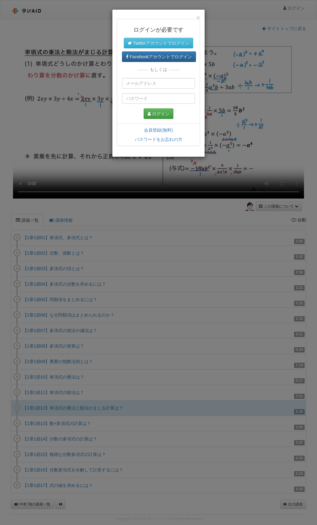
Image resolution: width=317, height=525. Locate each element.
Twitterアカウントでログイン (158, 43)
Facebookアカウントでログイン (159, 56)
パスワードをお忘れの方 (158, 139)
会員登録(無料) (158, 130)
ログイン (158, 113)
